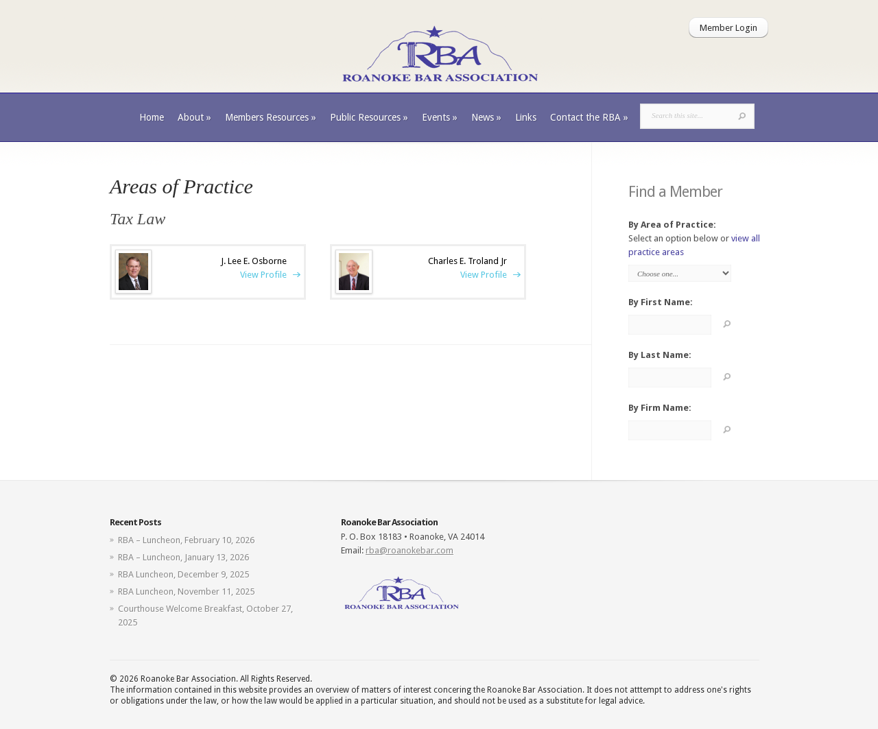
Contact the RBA (589, 117)
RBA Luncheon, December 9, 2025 (183, 574)
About (194, 117)
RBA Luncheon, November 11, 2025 (186, 591)
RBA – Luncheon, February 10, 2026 (186, 540)
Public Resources (369, 117)
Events (440, 117)
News (486, 117)
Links (525, 117)
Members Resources (270, 117)
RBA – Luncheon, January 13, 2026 (183, 557)
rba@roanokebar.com (409, 550)
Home (151, 117)
